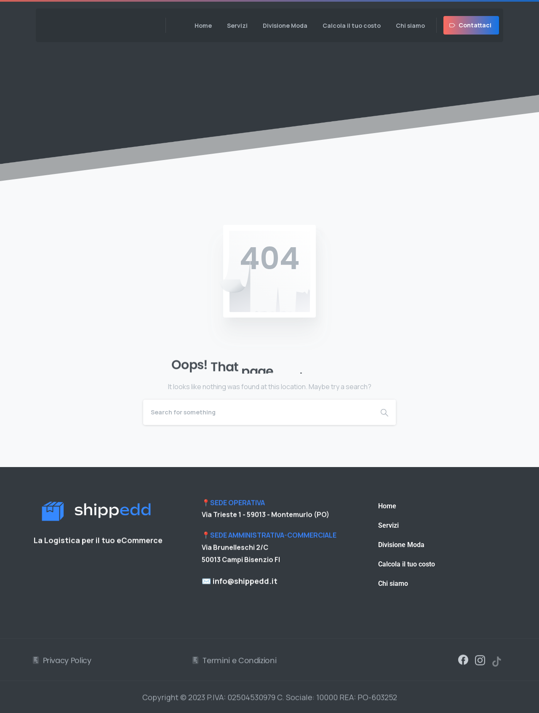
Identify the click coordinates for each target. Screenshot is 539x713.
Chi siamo (393, 583)
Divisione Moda (401, 545)
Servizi (388, 525)
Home (387, 506)
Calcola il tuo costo (406, 564)
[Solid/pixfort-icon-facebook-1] (463, 662)
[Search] (258, 412)
